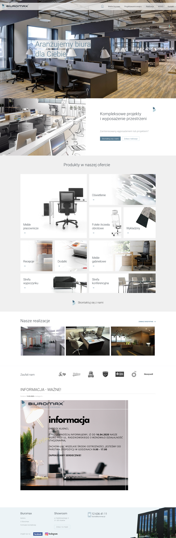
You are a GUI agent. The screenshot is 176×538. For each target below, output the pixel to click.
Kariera (22, 518)
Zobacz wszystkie (147, 321)
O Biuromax (24, 521)
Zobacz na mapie (62, 527)
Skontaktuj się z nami (110, 139)
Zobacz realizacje (131, 139)
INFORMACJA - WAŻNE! (40, 389)
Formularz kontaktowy (28, 525)
